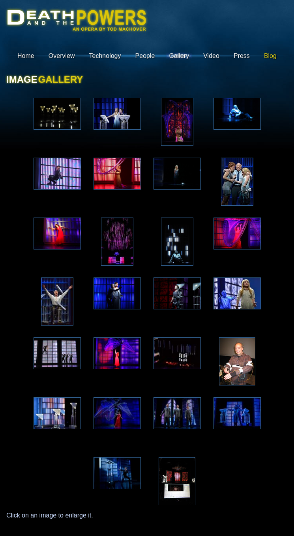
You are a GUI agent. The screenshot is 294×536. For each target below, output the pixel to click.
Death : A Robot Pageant (76, 24)
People (145, 55)
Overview (62, 55)
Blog (270, 55)
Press (242, 55)
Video (211, 55)
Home (25, 55)
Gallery (179, 55)
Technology (105, 55)
